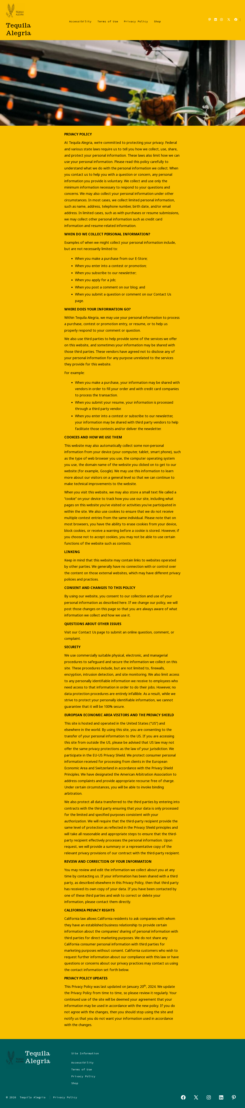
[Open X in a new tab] (228, 19)
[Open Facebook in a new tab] (235, 19)
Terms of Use (107, 21)
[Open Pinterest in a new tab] (209, 19)
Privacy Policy (136, 21)
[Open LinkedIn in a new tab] (215, 19)
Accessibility (80, 21)
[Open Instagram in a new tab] (221, 19)
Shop (157, 21)
